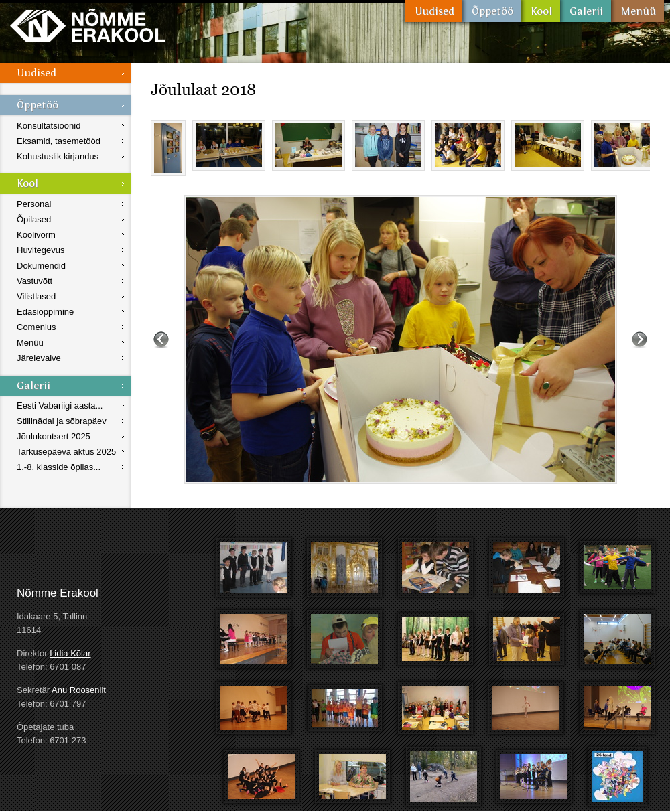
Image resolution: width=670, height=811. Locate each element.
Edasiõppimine (45, 312)
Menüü (637, 11)
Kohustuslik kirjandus (57, 156)
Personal (34, 204)
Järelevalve (39, 358)
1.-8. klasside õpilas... (58, 467)
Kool (540, 11)
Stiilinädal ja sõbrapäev (62, 421)
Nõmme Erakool (87, 25)
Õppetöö (491, 11)
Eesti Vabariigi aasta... (60, 405)
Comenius (36, 327)
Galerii (585, 11)
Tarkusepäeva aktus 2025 (66, 452)
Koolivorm (36, 235)
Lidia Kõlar (70, 653)
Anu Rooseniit (79, 690)
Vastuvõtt (34, 281)
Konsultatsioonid (48, 126)
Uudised (433, 11)
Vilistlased (36, 296)
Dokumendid (41, 266)
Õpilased (34, 219)
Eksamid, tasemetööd (58, 141)
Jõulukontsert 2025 (53, 436)
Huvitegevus (41, 250)
